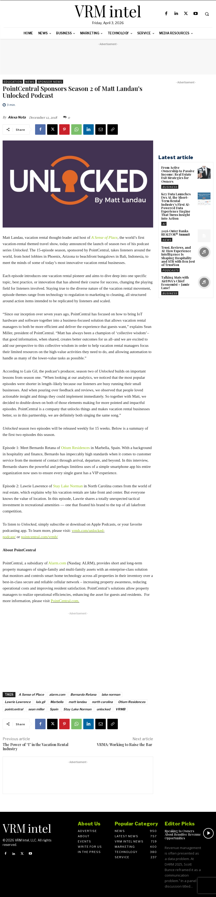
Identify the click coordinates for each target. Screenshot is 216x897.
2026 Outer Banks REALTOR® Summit (175, 232)
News (29, 82)
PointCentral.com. (65, 601)
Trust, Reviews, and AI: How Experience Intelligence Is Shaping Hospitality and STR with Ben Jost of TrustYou (178, 256)
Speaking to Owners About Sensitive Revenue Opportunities (183, 834)
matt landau (78, 702)
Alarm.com (57, 563)
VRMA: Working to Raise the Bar (125, 744)
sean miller (36, 709)
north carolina (102, 702)
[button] (206, 13)
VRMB (120, 709)
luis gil (40, 702)
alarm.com (57, 694)
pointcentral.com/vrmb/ (39, 537)
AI (163, 223)
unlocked (103, 709)
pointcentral (14, 709)
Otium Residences (75, 448)
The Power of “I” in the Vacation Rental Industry (35, 747)
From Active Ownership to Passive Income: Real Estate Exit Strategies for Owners (177, 174)
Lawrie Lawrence (18, 702)
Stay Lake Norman (68, 486)
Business (169, 186)
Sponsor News (50, 82)
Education (13, 82)
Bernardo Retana (83, 694)
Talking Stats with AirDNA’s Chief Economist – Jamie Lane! (175, 282)
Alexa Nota (17, 117)
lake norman (111, 694)
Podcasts (170, 270)
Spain (54, 709)
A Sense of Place (31, 694)
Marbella (56, 702)
